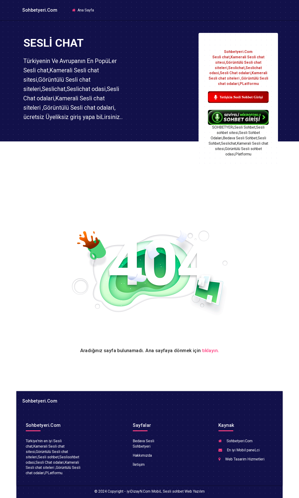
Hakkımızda (142, 455)
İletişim (139, 464)
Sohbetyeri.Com (39, 10)
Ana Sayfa (85, 9)
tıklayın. (210, 350)
